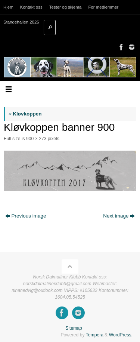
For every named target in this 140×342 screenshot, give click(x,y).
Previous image (25, 216)
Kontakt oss (31, 7)
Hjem (8, 7)
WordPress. (121, 335)
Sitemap (73, 328)
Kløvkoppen (25, 114)
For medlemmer (103, 7)
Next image (119, 216)
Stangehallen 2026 (21, 22)
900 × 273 (36, 138)
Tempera (94, 335)
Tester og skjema (65, 7)
